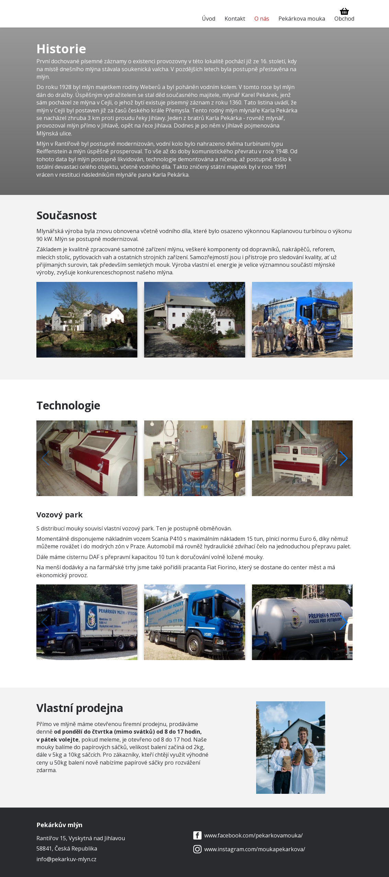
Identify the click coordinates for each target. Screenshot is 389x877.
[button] (343, 458)
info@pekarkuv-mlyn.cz (66, 859)
